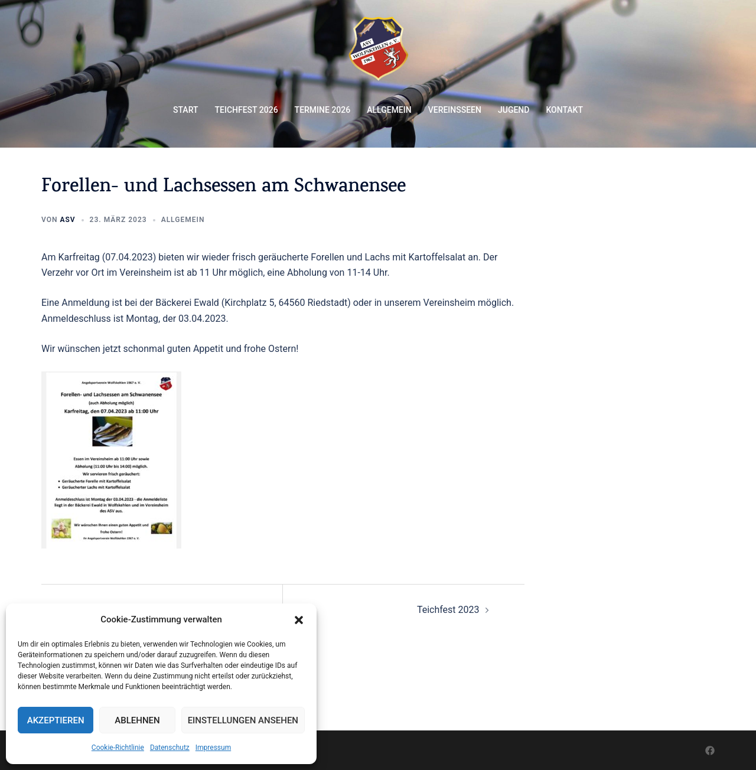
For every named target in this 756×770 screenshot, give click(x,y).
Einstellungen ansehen (243, 720)
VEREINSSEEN (454, 110)
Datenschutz (170, 747)
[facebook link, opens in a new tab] (710, 749)
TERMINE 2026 (323, 110)
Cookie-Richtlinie (118, 747)
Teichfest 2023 (448, 609)
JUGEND (513, 110)
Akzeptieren (55, 720)
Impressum (213, 747)
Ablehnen (137, 720)
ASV (67, 220)
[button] (299, 620)
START (185, 110)
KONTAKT (564, 110)
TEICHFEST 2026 (246, 110)
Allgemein (183, 220)
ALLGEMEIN (389, 110)
